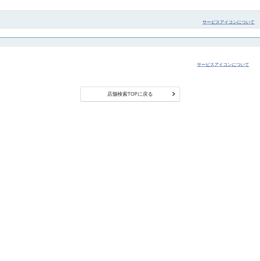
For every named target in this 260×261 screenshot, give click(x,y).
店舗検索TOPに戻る (141, 93)
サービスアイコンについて (228, 22)
